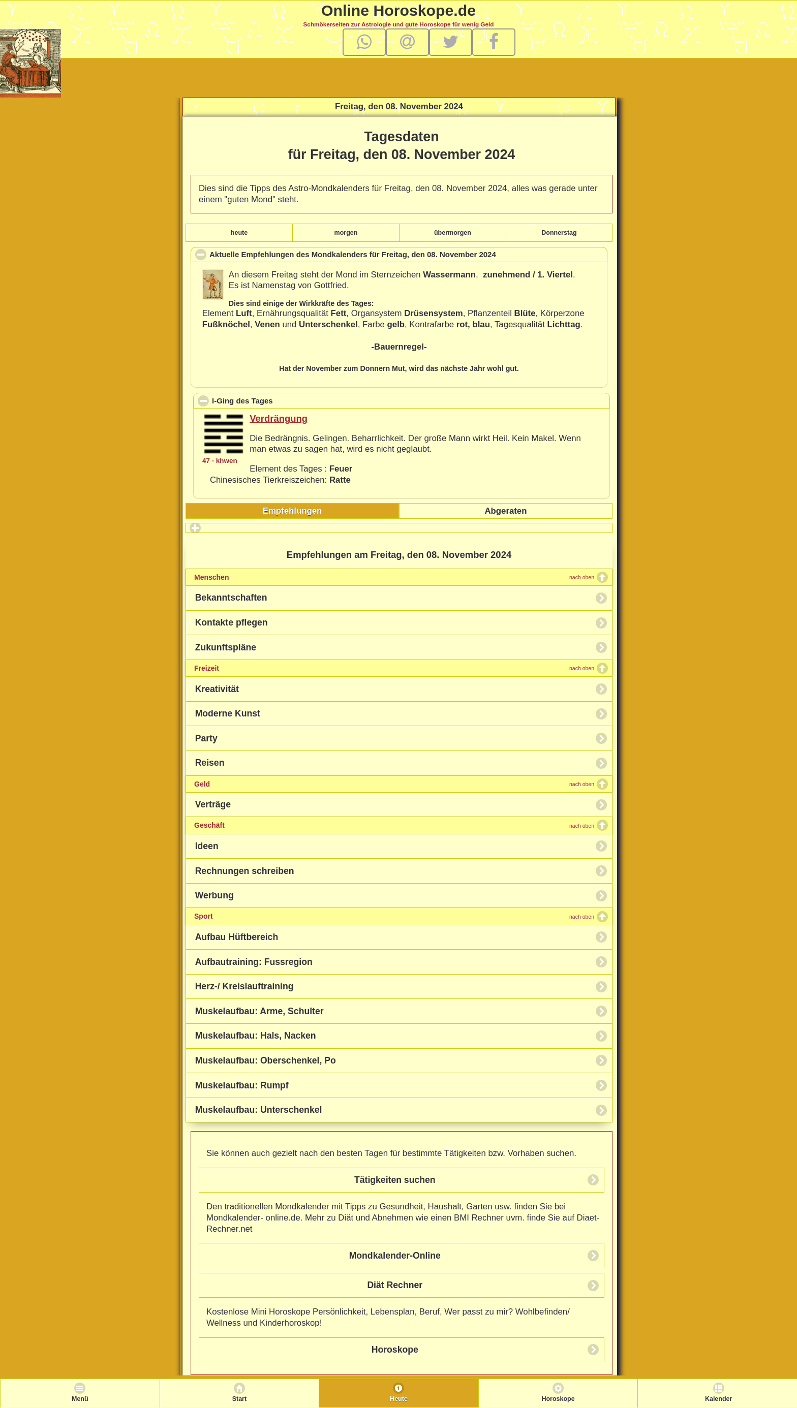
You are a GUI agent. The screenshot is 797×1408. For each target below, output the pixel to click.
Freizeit (394, 668)
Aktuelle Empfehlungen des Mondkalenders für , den (368, 255)
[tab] (292, 511)
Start (239, 1398)
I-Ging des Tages (288, 400)
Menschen (394, 577)
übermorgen (452, 232)
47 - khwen (219, 460)
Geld (394, 784)
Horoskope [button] (395, 1349)
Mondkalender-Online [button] (395, 1255)
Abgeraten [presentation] (505, 511)
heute (239, 232)
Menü (80, 1398)
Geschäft (394, 825)
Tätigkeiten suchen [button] (395, 1180)
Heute (399, 1398)
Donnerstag (558, 232)
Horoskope (557, 1398)
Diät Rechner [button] (394, 1285)
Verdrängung (279, 418)
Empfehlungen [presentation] (292, 511)
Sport (394, 916)
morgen (346, 232)
